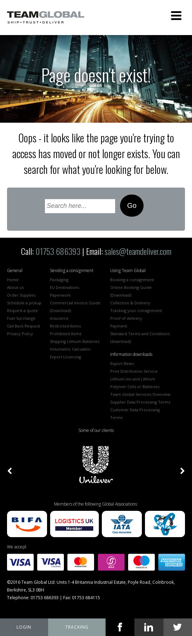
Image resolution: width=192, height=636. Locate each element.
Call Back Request (23, 326)
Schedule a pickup (24, 302)
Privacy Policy (20, 333)
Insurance (59, 318)
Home (13, 279)
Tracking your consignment (136, 310)
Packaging (59, 279)
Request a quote (22, 310)
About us (15, 287)
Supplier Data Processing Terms (140, 402)
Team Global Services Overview (140, 394)
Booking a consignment (132, 279)
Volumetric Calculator (70, 349)
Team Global (45, 17)
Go (132, 205)
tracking (76, 627)
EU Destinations (64, 287)
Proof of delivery (126, 318)
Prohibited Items (65, 333)
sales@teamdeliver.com (138, 251)
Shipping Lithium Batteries (74, 341)
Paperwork (60, 295)
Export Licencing (65, 356)
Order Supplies (21, 295)
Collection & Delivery (130, 302)
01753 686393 (57, 251)
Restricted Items (65, 326)
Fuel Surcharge (21, 318)
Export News (122, 363)
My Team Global (24, 627)
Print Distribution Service (134, 371)
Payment (118, 326)
